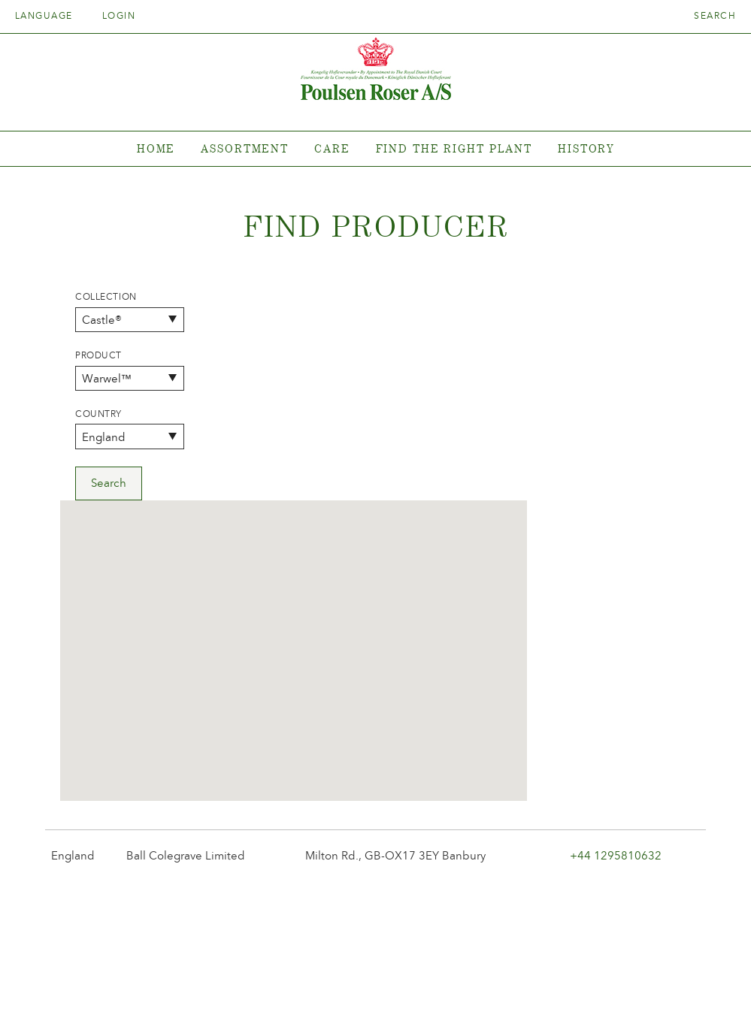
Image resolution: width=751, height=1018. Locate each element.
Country (98, 414)
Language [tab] (49, 16)
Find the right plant (454, 148)
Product (98, 355)
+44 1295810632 (616, 646)
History (586, 148)
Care (332, 148)
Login (118, 16)
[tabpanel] (375, 149)
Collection (106, 297)
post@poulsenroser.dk (546, 983)
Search (715, 16)
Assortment (245, 148)
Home (156, 148)
